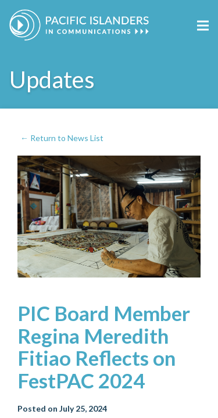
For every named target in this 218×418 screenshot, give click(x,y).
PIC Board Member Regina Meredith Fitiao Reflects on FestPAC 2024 (103, 346)
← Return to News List (61, 138)
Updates (52, 79)
